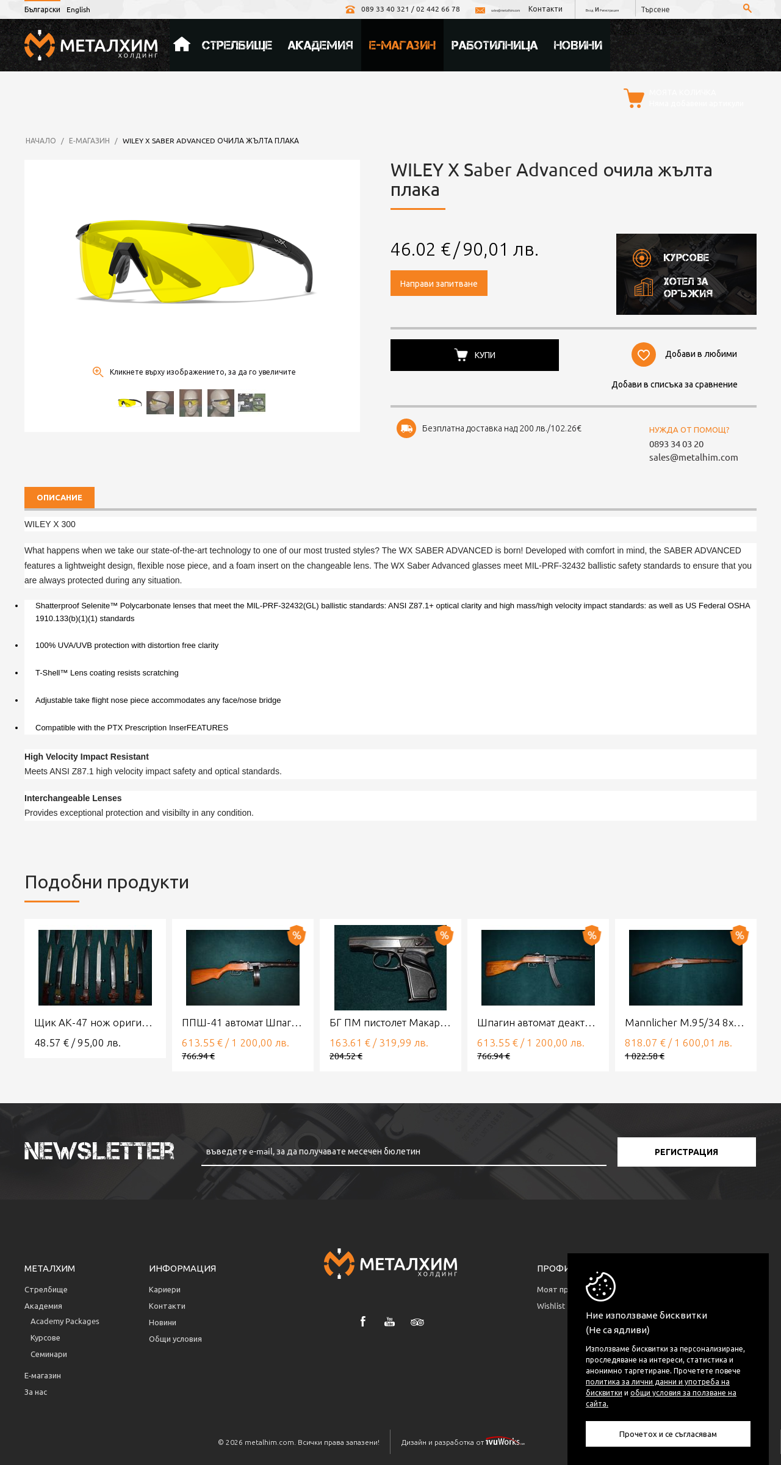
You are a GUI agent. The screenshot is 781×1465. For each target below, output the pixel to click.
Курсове (670, 255)
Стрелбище (237, 43)
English (78, 9)
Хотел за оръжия (672, 285)
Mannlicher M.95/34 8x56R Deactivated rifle (686, 1020)
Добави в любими (699, 350)
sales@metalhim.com (429, 8)
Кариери (165, 1287)
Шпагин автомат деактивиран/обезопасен (538, 1020)
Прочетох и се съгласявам (668, 1433)
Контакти (503, 8)
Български (42, 9)
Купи (487, 352)
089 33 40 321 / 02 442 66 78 (314, 8)
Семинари (49, 1352)
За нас (35, 1389)
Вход (554, 8)
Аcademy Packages (65, 1319)
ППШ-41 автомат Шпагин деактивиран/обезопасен (243, 1020)
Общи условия (175, 1336)
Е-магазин (402, 43)
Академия (320, 43)
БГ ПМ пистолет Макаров (390, 1020)
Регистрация (594, 8)
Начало (182, 43)
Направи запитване (439, 281)
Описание (59, 495)
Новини (578, 43)
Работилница (495, 43)
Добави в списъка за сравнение (671, 381)
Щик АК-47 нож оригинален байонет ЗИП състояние (95, 1020)
